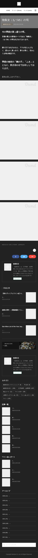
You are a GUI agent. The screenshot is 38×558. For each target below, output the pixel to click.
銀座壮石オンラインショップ (12, 385)
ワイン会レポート (27, 395)
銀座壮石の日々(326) (6, 244)
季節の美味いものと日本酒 (19, 445)
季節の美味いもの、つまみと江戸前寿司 (23, 436)
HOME (8, 10)
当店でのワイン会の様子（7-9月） (21, 479)
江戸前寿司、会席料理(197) (18, 244)
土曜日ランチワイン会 (10, 395)
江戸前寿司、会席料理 (26, 388)
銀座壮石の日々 (7, 24)
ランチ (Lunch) (28, 10)
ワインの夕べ (20, 392)
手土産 (27, 385)
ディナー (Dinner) (17, 10)
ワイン (6, 399)
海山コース (7, 392)
